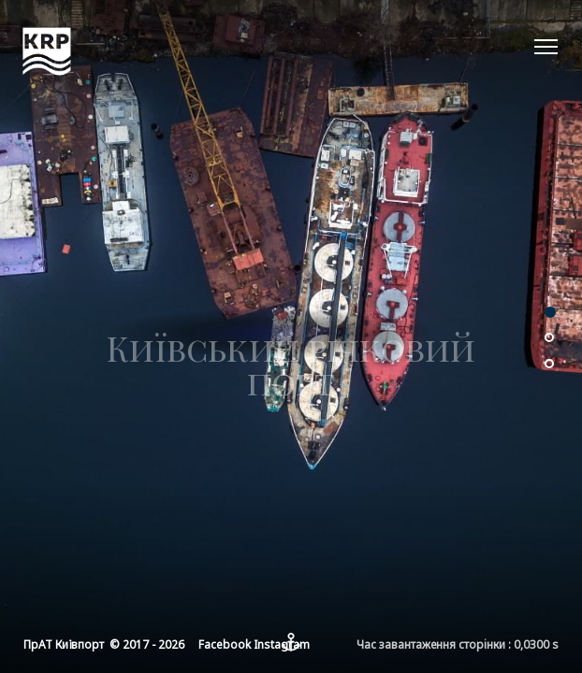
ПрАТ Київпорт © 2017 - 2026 (103, 644)
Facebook (224, 644)
